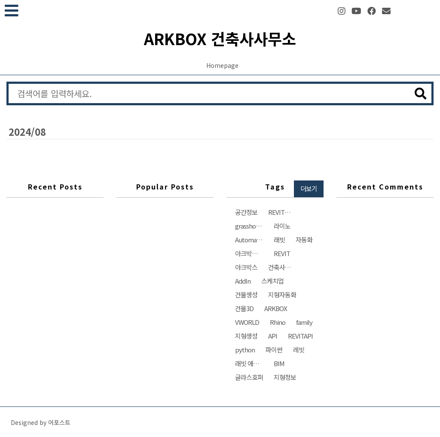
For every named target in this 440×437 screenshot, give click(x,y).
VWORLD (247, 322)
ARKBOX (275, 308)
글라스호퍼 (249, 377)
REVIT (282, 253)
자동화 (304, 239)
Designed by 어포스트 (40, 422)
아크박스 (246, 267)
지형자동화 (282, 294)
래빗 (279, 239)
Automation (251, 239)
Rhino (277, 322)
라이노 (282, 225)
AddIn (243, 280)
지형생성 (246, 335)
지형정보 (285, 377)
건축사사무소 (284, 267)
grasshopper (251, 225)
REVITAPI (300, 335)
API (272, 335)
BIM (279, 363)
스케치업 (272, 280)
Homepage (222, 65)
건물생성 (246, 294)
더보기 (308, 188)
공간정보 (246, 212)
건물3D (244, 308)
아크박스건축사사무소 (251, 253)
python (245, 349)
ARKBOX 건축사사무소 (220, 38)
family (304, 322)
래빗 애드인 (249, 363)
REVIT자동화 (284, 212)
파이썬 (274, 349)
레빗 (298, 349)
